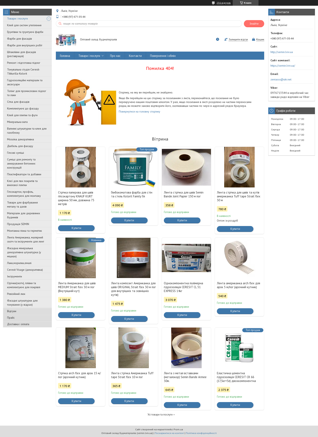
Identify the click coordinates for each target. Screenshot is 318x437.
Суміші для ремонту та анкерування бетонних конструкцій (21, 163)
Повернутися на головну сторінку (139, 111)
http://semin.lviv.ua (281, 52)
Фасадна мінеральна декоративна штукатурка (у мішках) (24, 252)
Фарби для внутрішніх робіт (24, 45)
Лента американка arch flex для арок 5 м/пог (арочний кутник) (238, 285)
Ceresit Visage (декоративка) (25, 270)
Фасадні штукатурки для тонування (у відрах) (22, 302)
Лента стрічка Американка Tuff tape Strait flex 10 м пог (132, 375)
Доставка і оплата (18, 324)
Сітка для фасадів (18, 102)
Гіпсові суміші (15, 153)
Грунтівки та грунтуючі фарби (25, 32)
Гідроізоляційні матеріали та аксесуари (24, 82)
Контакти (135, 55)
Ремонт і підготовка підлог (23, 63)
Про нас (115, 55)
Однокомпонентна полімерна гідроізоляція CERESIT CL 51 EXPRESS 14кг (183, 287)
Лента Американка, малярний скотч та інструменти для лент (25, 239)
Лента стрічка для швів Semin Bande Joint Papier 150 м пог (183, 194)
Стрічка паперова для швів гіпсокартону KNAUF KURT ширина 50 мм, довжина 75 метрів (76, 198)
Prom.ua (178, 429)
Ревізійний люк (16, 294)
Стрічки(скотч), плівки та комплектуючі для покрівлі (23, 285)
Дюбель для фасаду (20, 146)
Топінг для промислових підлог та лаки (26, 93)
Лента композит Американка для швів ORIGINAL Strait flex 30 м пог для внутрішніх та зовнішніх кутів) (133, 289)
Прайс (11, 317)
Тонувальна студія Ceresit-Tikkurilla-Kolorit (23, 71)
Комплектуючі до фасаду (23, 108)
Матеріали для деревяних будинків (23, 215)
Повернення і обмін (163, 55)
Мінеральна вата (17, 122)
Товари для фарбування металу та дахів (22, 204)
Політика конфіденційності (201, 433)
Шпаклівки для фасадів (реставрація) (21, 54)
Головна (65, 55)
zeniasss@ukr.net (280, 79)
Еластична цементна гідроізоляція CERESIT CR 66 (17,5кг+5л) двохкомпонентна (236, 377)
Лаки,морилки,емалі (19, 263)
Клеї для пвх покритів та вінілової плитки (22, 183)
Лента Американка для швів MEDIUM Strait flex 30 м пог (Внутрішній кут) (77, 287)
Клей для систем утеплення (24, 25)
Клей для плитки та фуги (22, 115)
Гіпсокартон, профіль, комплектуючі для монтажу (24, 194)
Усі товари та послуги (160, 414)
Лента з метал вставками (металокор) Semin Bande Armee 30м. (185, 377)
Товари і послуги (17, 18)
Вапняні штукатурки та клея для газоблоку (27, 130)
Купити (76, 228)
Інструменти (14, 276)
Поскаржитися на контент (169, 433)
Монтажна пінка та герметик (24, 231)
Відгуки (11, 311)
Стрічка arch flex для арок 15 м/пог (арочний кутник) (79, 375)
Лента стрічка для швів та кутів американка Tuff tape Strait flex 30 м (238, 196)
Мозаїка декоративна (20, 139)
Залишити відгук (238, 39)
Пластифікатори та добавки (24, 174)
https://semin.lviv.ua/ (282, 65)
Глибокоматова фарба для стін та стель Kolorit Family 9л (131, 194)
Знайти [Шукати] (254, 23)
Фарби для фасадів (19, 38)
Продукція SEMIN (18, 224)
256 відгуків (224, 2)
